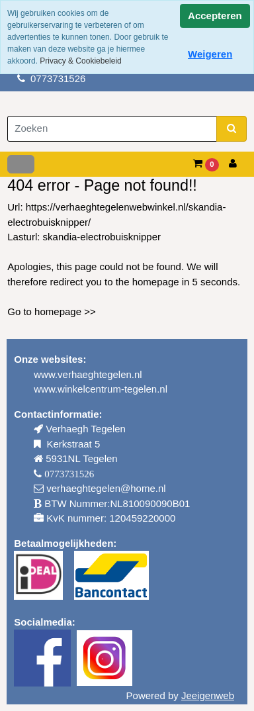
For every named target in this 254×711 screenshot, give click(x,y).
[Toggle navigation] (20, 164)
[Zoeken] (112, 129)
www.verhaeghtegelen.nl (88, 374)
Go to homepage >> (51, 311)
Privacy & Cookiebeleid (80, 61)
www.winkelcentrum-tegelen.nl (100, 389)
